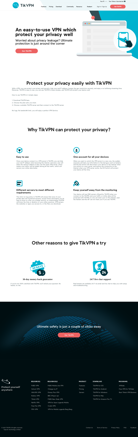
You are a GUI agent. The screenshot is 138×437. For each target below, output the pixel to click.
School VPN (35, 389)
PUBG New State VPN (55, 399)
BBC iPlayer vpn (53, 396)
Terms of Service (102, 427)
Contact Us (89, 427)
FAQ (125, 427)
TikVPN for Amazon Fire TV (102, 399)
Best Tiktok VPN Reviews (127, 392)
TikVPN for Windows (100, 392)
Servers (81, 392)
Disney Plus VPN (53, 392)
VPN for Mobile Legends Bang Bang (60, 409)
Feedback (133, 427)
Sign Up (104, 6)
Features (43, 6)
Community (70, 6)
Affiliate (121, 385)
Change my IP (52, 389)
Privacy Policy (115, 427)
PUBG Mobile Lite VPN (55, 385)
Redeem (89, 6)
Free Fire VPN (36, 406)
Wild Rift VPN (36, 392)
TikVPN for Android (99, 389)
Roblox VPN (35, 396)
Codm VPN (52, 406)
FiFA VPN (34, 409)
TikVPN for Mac (98, 396)
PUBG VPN (35, 385)
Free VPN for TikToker (126, 389)
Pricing (51, 6)
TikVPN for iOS (98, 385)
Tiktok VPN (35, 399)
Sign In (98, 6)
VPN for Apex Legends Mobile (58, 402)
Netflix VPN (35, 402)
